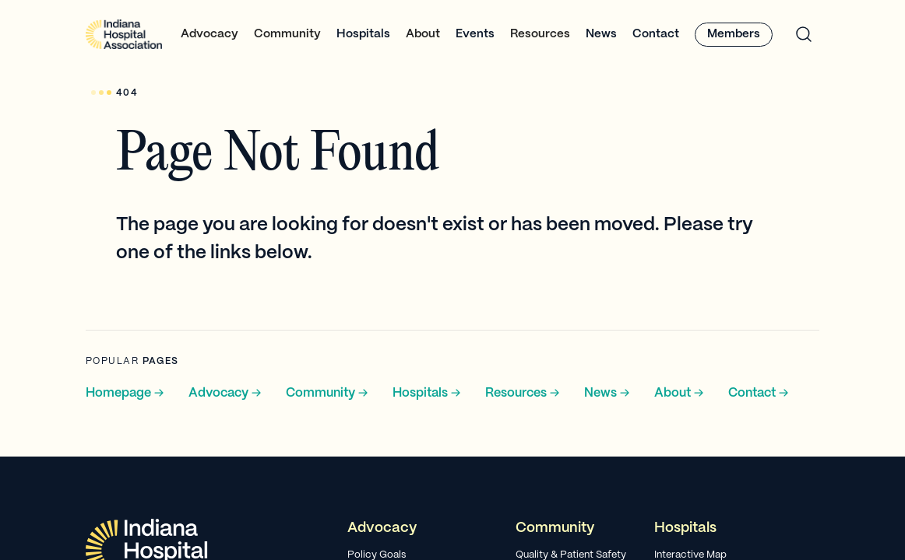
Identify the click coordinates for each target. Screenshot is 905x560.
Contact (655, 34)
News (601, 34)
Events (475, 34)
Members (733, 34)
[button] (209, 34)
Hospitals (363, 34)
